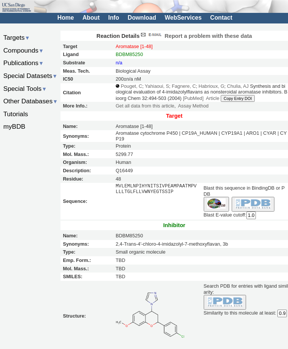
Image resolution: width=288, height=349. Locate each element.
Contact (221, 17)
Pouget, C (131, 86)
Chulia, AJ (237, 86)
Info (113, 17)
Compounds (23, 50)
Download (142, 17)
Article (212, 98)
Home (65, 17)
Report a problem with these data (195, 36)
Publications (23, 63)
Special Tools (25, 88)
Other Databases (30, 101)
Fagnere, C (184, 86)
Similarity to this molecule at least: (240, 312)
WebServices (183, 17)
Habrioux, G (211, 86)
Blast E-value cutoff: (225, 215)
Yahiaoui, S (157, 86)
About (90, 17)
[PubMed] (193, 98)
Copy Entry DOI (238, 98)
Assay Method (193, 106)
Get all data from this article (145, 106)
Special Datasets (30, 75)
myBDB (14, 126)
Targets (16, 37)
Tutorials (15, 114)
